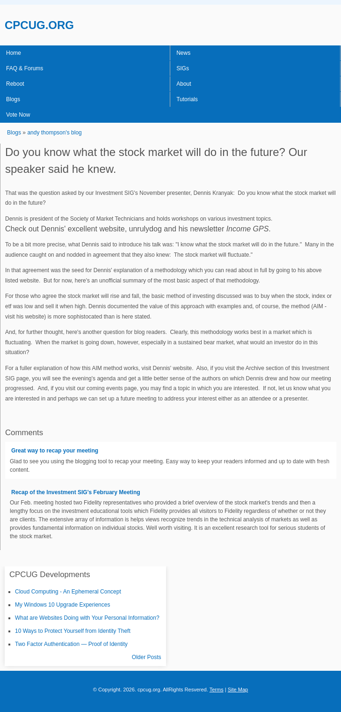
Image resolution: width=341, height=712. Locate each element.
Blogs (13, 99)
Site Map (238, 689)
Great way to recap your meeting (54, 450)
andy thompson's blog (54, 132)
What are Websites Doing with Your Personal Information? (87, 618)
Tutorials (187, 99)
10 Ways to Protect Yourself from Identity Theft (73, 631)
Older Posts (146, 657)
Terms (217, 689)
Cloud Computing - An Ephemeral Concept (68, 591)
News (183, 53)
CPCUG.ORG (39, 25)
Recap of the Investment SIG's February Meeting (75, 492)
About (183, 84)
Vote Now (18, 114)
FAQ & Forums (24, 68)
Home (13, 53)
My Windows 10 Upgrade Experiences (62, 604)
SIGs (182, 68)
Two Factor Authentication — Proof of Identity (71, 644)
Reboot (15, 84)
